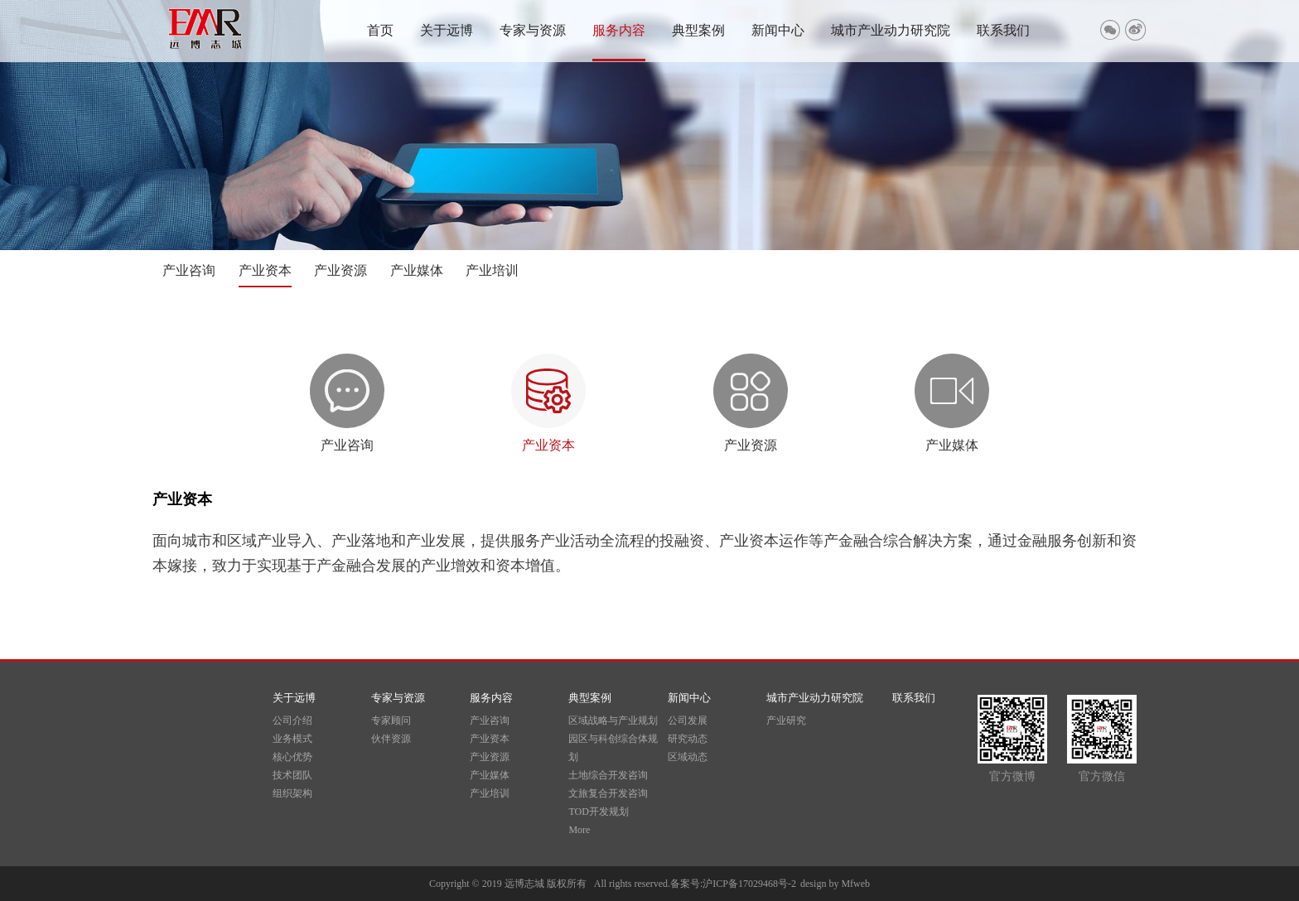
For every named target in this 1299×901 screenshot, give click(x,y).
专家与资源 (533, 30)
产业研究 (786, 720)
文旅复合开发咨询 (608, 793)
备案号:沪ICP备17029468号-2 (733, 883)
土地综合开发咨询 (608, 775)
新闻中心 (777, 30)
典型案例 (698, 30)
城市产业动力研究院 (890, 30)
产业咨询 (188, 270)
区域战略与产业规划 (613, 720)
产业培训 (492, 270)
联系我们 (1003, 30)
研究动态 (687, 738)
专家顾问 (391, 720)
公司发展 (687, 720)
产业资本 (265, 270)
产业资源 (340, 270)
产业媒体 (416, 270)
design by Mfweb (835, 883)
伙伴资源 (391, 738)
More (579, 830)
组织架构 (292, 793)
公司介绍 (292, 720)
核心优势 (292, 757)
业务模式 (292, 738)
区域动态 (687, 757)
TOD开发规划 (598, 811)
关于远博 (446, 30)
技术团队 (292, 775)
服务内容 (618, 30)
